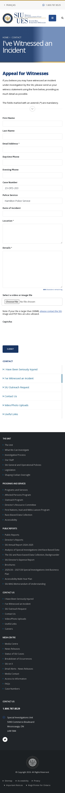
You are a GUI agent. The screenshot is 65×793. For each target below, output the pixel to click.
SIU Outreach (16, 387)
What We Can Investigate (17, 449)
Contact (16, 37)
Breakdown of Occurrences (18, 658)
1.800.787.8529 (51, 5)
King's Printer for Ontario (39, 785)
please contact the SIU (51, 311)
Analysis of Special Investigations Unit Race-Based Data (32, 549)
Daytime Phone (11, 156)
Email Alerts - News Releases (19, 668)
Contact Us (10, 613)
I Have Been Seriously (20, 369)
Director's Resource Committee (20, 504)
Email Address (10, 143)
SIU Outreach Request (15, 608)
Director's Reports (14, 539)
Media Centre (11, 643)
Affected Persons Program (18, 494)
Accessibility (11, 519)
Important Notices (14, 785)
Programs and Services (16, 489)
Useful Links (11, 623)
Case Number (10, 182)
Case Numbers (12, 688)
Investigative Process (15, 454)
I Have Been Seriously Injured (19, 598)
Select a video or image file (17, 295)
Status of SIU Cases (14, 653)
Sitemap (8, 781)
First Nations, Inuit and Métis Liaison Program (27, 509)
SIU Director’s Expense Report (19, 559)
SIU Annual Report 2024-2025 (19, 544)
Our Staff (9, 459)
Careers (9, 628)
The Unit (9, 445)
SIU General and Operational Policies (23, 464)
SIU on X (9, 663)
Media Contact (12, 673)
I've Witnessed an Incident (18, 603)
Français (10, 5)
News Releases (12, 648)
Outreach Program (14, 499)
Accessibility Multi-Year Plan (18, 578)
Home (5, 37)
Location (7, 220)
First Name (9, 118)
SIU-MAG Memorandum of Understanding (25, 583)
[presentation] (29, 334)
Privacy (36, 781)
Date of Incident (12, 208)
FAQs (7, 683)
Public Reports (12, 534)
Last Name (9, 130)
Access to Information (16, 678)
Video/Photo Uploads (15, 618)
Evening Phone (11, 169)
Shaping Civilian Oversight (17, 474)
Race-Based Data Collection (18, 514)
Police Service (10, 195)
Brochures (10, 564)
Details (7, 247)
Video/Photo (15, 405)
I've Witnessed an (18, 378)
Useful (10, 414)
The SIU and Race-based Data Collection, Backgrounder (32, 554)
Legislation (10, 469)
